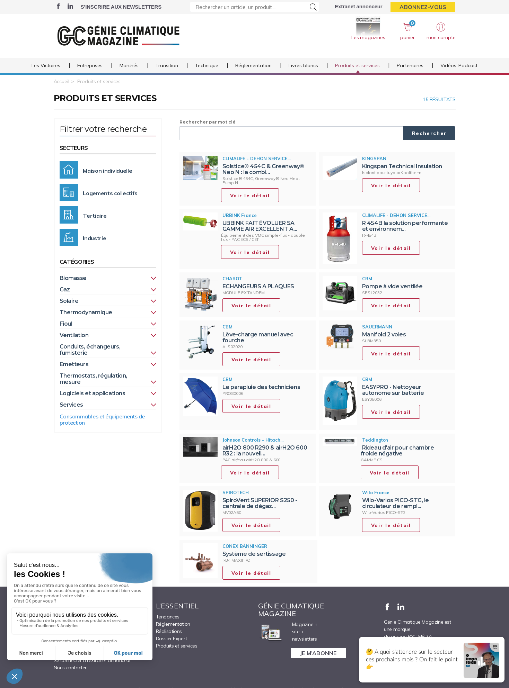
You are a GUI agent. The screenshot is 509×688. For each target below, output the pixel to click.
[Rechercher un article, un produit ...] (254, 7)
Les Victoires (46, 65)
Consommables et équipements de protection (102, 419)
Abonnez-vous (423, 6)
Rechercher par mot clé (207, 122)
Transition (167, 65)
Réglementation (253, 65)
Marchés (129, 65)
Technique (206, 65)
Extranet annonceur (358, 6)
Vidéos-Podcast (458, 65)
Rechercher (429, 133)
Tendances (167, 617)
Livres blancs (303, 65)
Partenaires (410, 65)
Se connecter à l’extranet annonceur (92, 660)
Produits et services (357, 65)
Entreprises (90, 65)
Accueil (61, 81)
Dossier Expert (171, 638)
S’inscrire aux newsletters (121, 7)
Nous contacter (70, 667)
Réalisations (169, 631)
